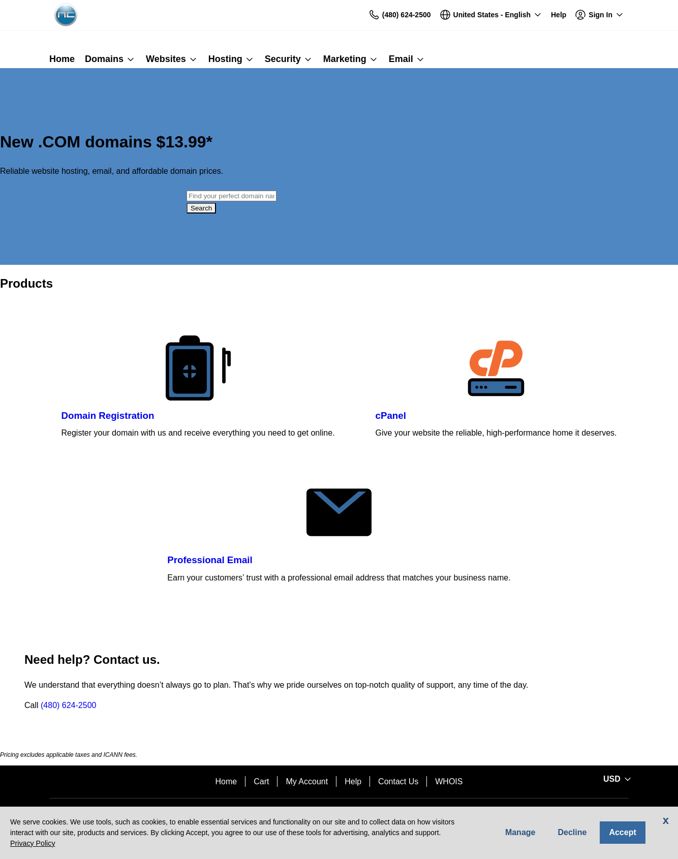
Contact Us (398, 781)
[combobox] (231, 196)
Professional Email (209, 560)
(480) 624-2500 (68, 705)
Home (226, 781)
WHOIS (449, 781)
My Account (307, 781)
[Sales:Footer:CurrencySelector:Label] (615, 779)
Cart (261, 781)
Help (353, 781)
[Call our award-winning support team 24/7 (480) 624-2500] (558, 15)
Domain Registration (108, 415)
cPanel (391, 415)
